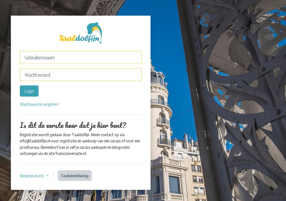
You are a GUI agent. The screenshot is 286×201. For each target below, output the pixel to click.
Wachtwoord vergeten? (39, 104)
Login (29, 91)
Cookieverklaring (75, 175)
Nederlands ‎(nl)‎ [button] (32, 175)
